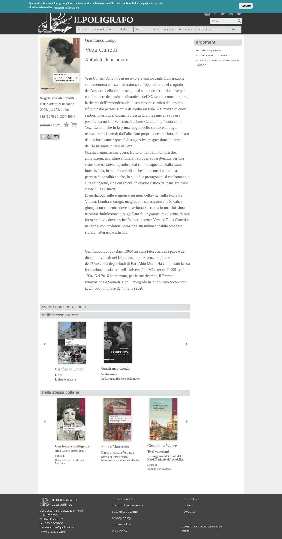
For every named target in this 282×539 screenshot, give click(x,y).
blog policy (119, 530)
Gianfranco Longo (101, 40)
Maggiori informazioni (66, 7)
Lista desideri (66, 125)
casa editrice (191, 499)
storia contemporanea (211, 55)
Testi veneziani (167, 456)
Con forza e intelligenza (75, 448)
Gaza (75, 377)
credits (185, 531)
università (185, 29)
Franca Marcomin (115, 446)
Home (82, 29)
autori (140, 29)
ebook (168, 29)
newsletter (189, 511)
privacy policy (121, 518)
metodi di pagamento (127, 505)
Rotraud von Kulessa (159, 468)
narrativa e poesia (208, 50)
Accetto (246, 5)
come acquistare (124, 499)
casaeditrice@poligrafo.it (57, 527)
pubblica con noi (209, 29)
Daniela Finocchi (64, 460)
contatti (232, 29)
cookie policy (121, 524)
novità (154, 29)
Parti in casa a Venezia (121, 456)
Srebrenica (121, 376)
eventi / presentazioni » (64, 307)
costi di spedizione (125, 511)
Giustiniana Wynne (162, 446)
